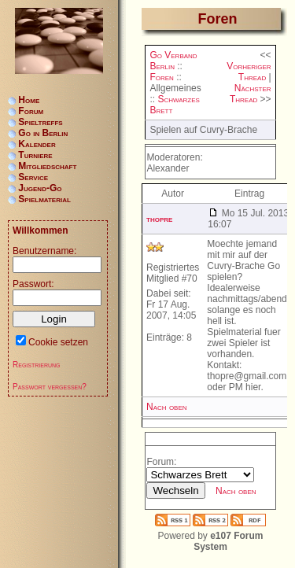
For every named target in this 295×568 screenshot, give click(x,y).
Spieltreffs (40, 121)
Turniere (35, 154)
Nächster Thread (250, 94)
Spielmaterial (44, 199)
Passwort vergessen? (50, 386)
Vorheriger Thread (249, 72)
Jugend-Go (39, 188)
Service (33, 177)
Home (28, 99)
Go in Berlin (43, 132)
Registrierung (37, 364)
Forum (30, 110)
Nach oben (166, 406)
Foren (161, 77)
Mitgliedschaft (47, 166)
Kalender (36, 143)
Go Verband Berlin (173, 61)
